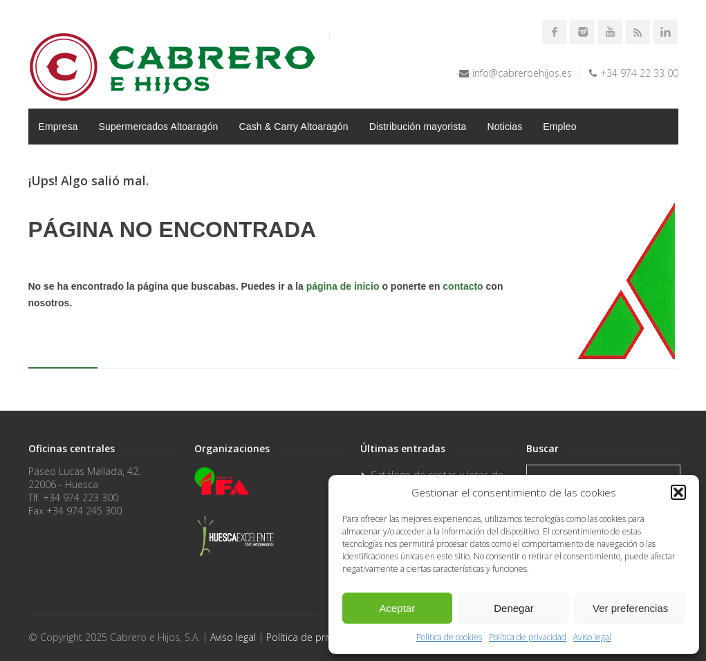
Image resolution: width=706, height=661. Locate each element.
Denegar (514, 608)
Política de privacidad (527, 637)
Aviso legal (592, 637)
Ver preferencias (630, 608)
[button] (678, 492)
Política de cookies (449, 637)
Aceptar (397, 608)
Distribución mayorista (418, 126)
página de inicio (343, 286)
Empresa (58, 126)
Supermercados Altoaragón (159, 126)
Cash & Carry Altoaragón (294, 126)
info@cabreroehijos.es (522, 73)
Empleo (559, 126)
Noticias (504, 126)
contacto (463, 286)
